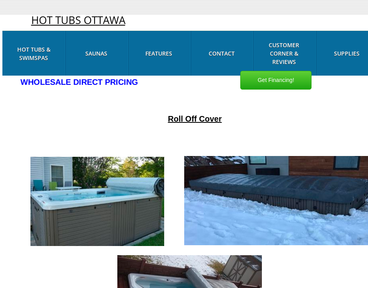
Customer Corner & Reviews (284, 53)
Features (158, 53)
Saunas (96, 53)
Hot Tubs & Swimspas (33, 54)
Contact (222, 53)
